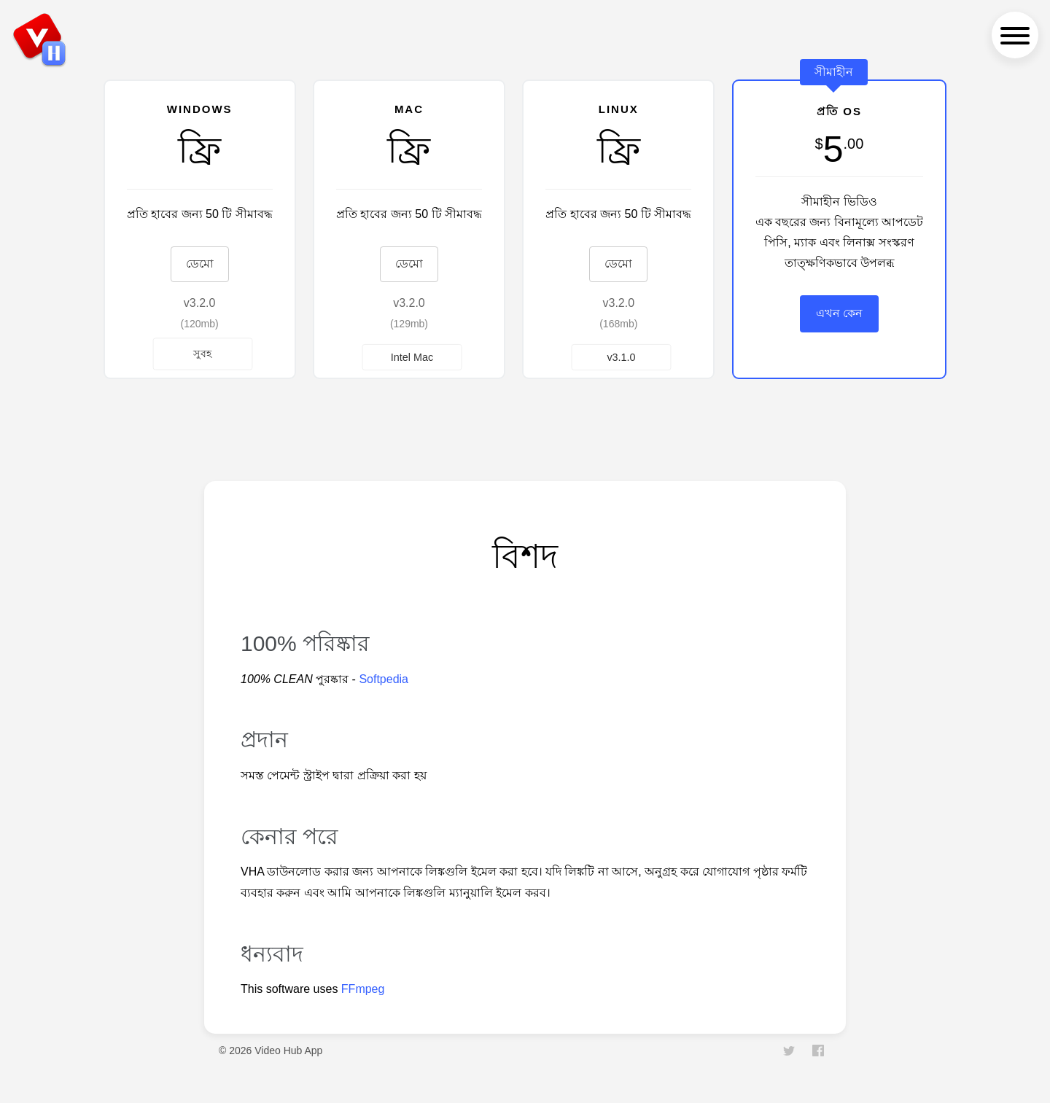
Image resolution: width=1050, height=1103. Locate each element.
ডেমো (200, 263)
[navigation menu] (1015, 35)
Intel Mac (412, 356)
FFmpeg (363, 989)
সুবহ (202, 353)
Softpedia (383, 679)
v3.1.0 (621, 356)
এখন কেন (839, 313)
